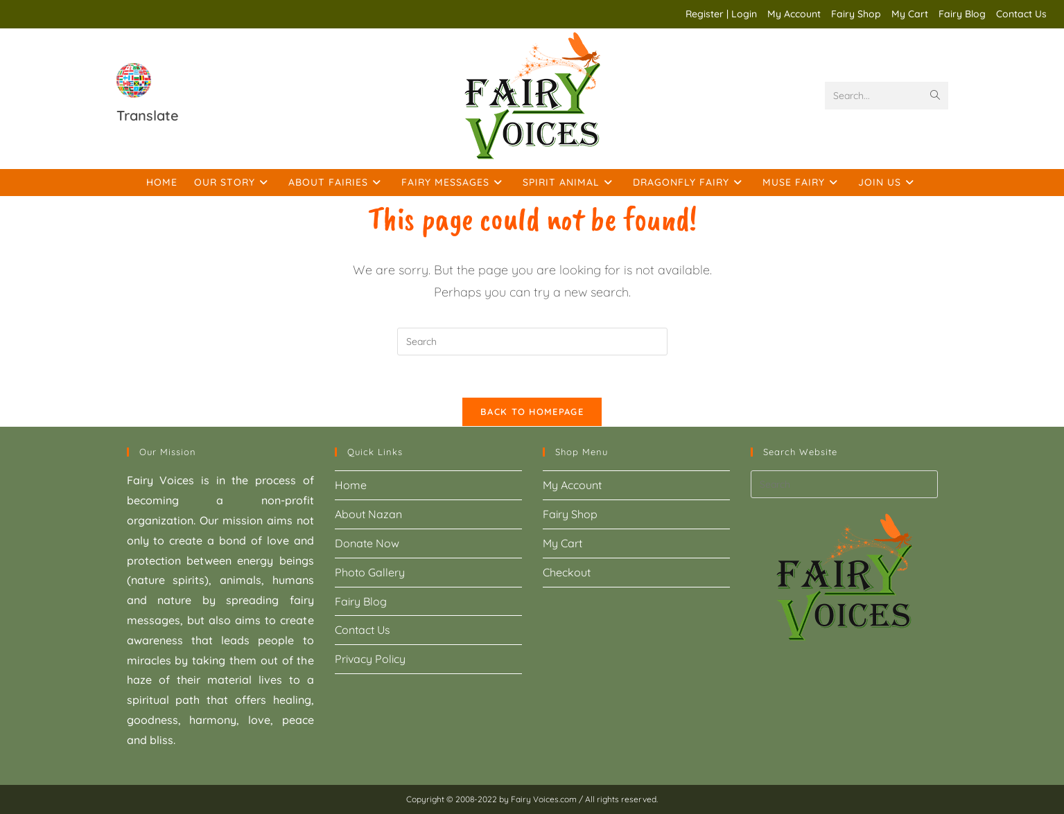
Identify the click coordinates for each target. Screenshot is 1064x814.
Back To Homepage (532, 411)
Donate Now (367, 543)
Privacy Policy (370, 659)
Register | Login (721, 14)
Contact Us (1021, 14)
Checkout (567, 572)
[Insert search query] (532, 341)
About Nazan (368, 514)
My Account (794, 14)
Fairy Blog (962, 14)
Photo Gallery (370, 572)
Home (351, 485)
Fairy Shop (856, 14)
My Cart (909, 14)
